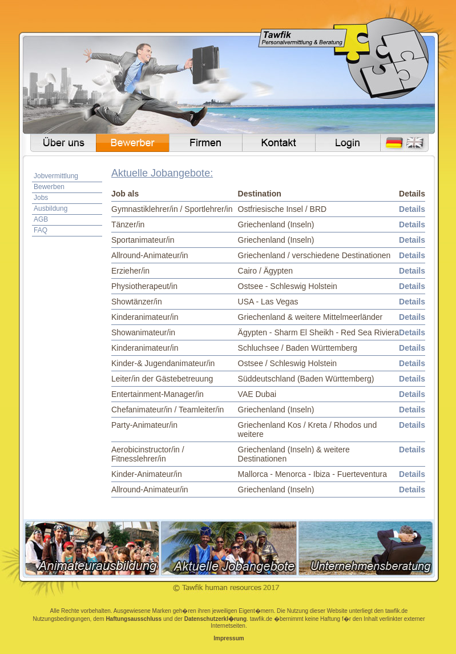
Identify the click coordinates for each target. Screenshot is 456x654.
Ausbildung (50, 208)
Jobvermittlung (56, 176)
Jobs (41, 198)
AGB (41, 219)
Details (412, 209)
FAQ (40, 230)
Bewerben (49, 187)
